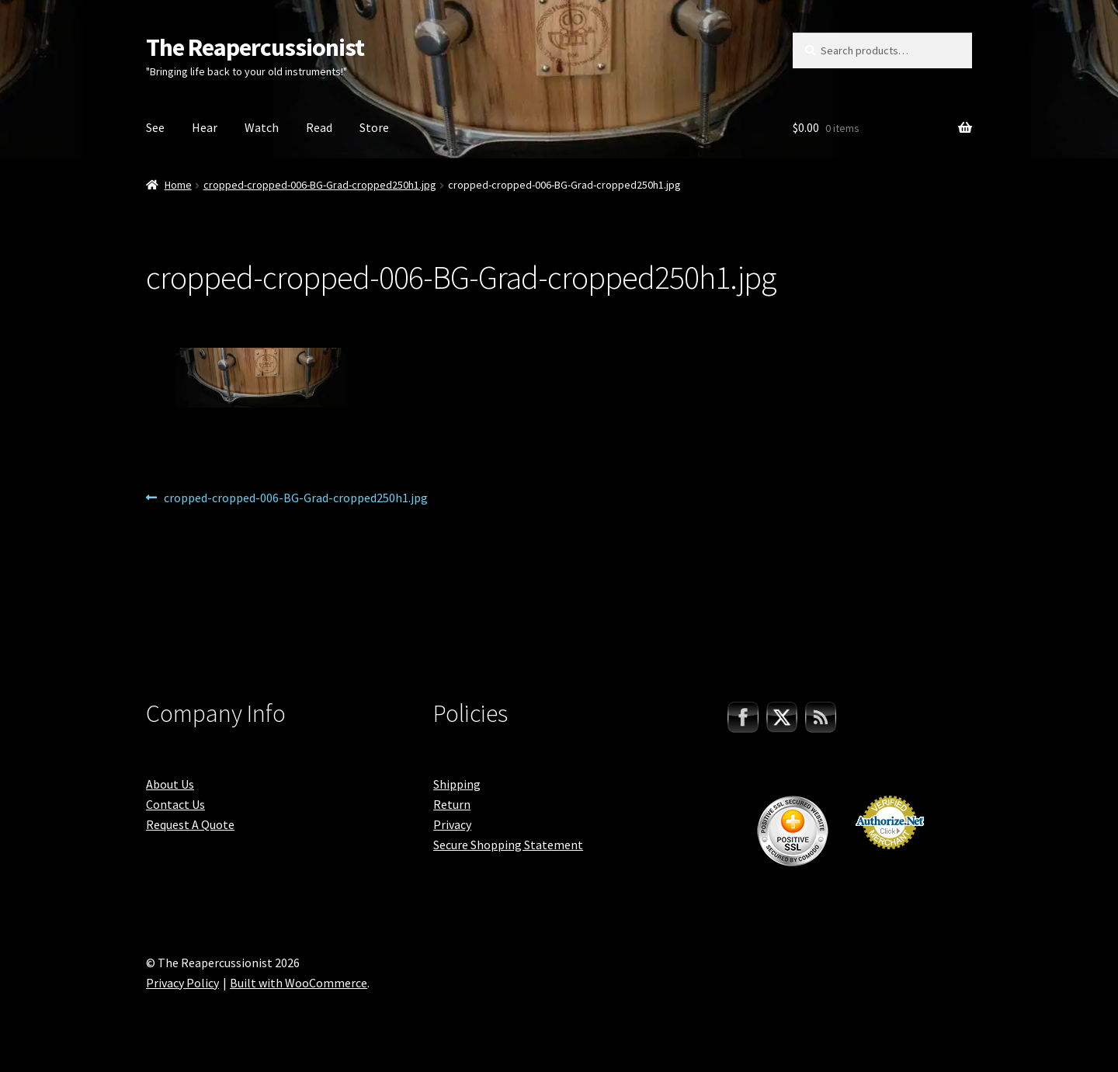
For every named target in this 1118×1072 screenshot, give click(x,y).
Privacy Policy (182, 982)
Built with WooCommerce (298, 982)
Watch (262, 127)
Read (319, 127)
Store (374, 127)
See (155, 127)
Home (178, 185)
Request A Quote (190, 824)
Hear (204, 127)
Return (451, 804)
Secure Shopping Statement (508, 844)
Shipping (457, 784)
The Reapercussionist (255, 47)
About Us (170, 784)
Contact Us (175, 804)
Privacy (452, 824)
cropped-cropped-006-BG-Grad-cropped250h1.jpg (319, 185)
